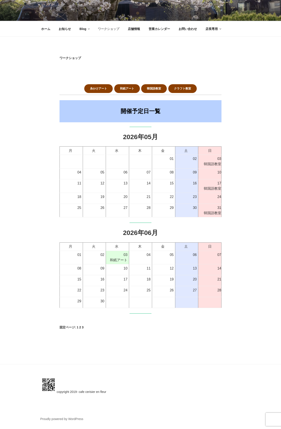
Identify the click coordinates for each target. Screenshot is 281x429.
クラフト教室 (182, 88)
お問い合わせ (188, 29)
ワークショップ (108, 29)
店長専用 (213, 29)
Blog (84, 29)
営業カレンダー (159, 29)
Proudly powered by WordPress (61, 419)
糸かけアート (98, 88)
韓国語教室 (154, 88)
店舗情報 (134, 29)
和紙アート (127, 88)
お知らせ (65, 29)
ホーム (45, 29)
